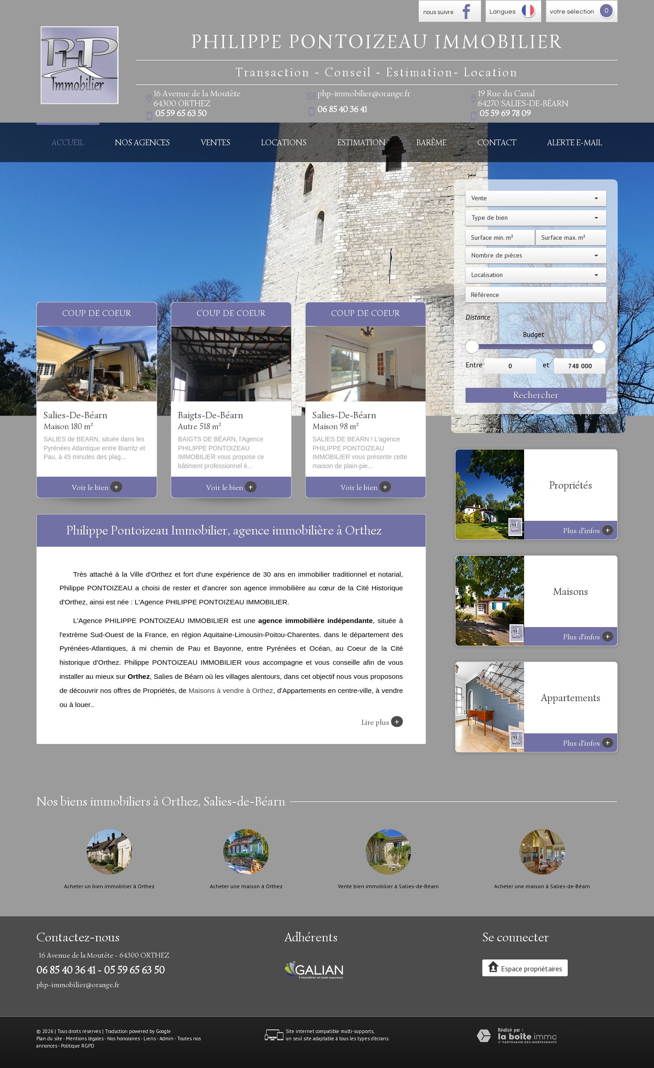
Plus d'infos (588, 529)
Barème (431, 142)
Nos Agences (142, 142)
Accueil (68, 142)
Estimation (361, 142)
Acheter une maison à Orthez (246, 886)
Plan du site (49, 1038)
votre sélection (572, 12)
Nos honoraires (123, 1038)
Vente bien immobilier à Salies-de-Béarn (388, 886)
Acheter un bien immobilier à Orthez (109, 886)
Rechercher (536, 395)
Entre (474, 364)
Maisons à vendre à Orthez (230, 690)
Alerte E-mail (574, 142)
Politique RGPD (77, 1046)
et (546, 364)
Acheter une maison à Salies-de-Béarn (542, 886)
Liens (150, 1038)
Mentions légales (85, 1038)
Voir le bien (97, 487)
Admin (166, 1038)
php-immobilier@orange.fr (364, 93)
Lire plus (382, 721)
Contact (496, 142)
